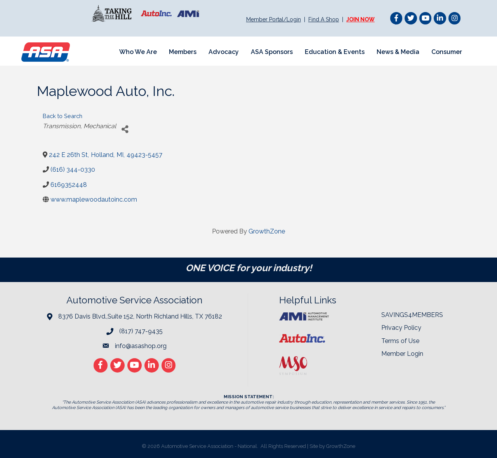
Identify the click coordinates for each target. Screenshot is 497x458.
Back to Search (62, 116)
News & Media (398, 52)
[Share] (125, 129)
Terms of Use (400, 341)
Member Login (402, 353)
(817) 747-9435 (141, 331)
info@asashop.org (141, 346)
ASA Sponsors (272, 52)
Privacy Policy (401, 327)
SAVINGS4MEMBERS (412, 315)
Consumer (446, 52)
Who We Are (138, 52)
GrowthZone (266, 231)
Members (182, 52)
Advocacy (224, 52)
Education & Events (335, 52)
